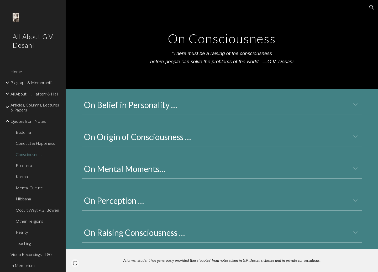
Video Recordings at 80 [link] (31, 254)
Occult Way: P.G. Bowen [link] (37, 209)
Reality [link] (22, 232)
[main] (222, 45)
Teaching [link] (23, 243)
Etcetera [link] (24, 165)
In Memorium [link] (22, 265)
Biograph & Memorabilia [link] (32, 82)
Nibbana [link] (23, 198)
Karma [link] (22, 176)
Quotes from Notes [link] (28, 121)
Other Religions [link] (29, 220)
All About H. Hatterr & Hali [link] (34, 93)
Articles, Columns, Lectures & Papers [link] (34, 107)
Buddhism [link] (25, 132)
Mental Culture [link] (29, 187)
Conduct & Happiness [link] (35, 143)
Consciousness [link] (29, 154)
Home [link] (16, 71)
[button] (371, 7)
